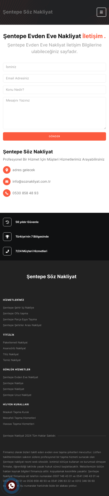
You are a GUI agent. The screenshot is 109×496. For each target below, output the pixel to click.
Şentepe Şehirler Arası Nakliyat (22, 325)
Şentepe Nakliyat (13, 388)
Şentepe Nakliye (13, 383)
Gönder (54, 136)
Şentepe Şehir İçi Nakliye (18, 307)
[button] (101, 12)
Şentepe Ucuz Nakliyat (17, 394)
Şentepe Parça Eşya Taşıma (20, 319)
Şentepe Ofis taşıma (15, 313)
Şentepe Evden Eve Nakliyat (20, 377)
